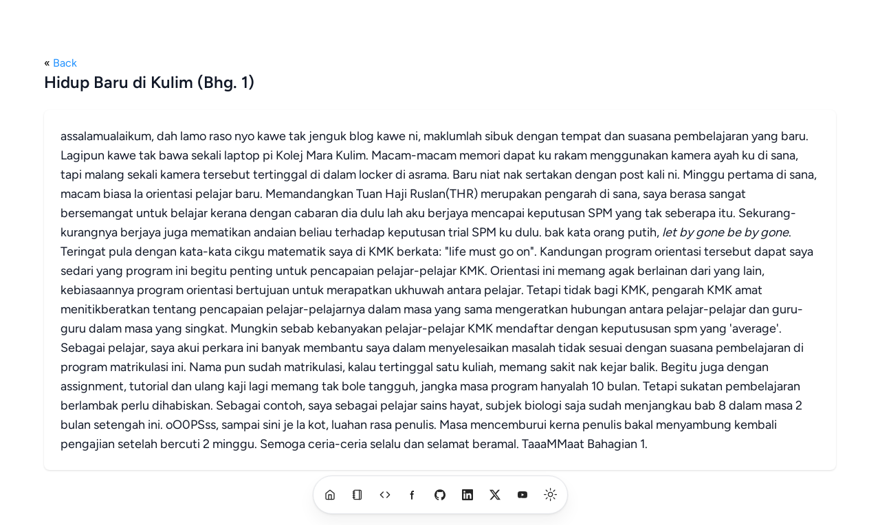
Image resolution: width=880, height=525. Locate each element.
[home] (330, 494)
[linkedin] (467, 494)
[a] (385, 494)
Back (65, 62)
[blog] (357, 494)
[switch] (550, 494)
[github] (440, 494)
